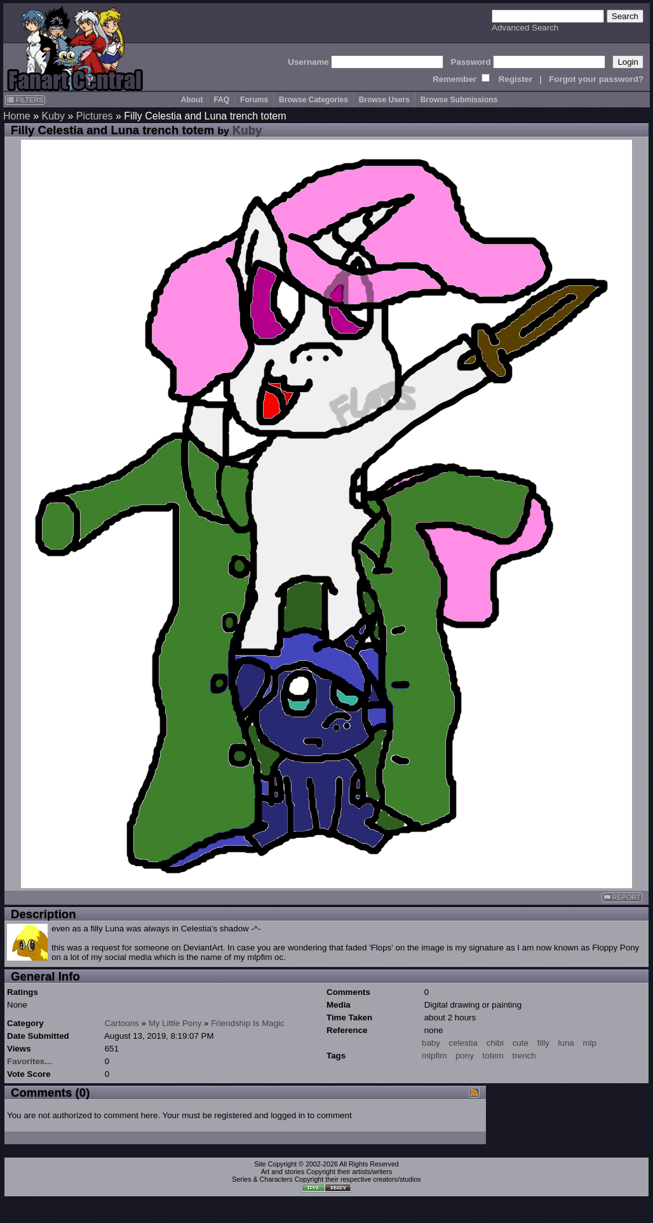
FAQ (221, 99)
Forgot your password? (596, 79)
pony (464, 1055)
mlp (589, 1043)
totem (493, 1055)
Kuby (52, 116)
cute (520, 1043)
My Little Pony (175, 1023)
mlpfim (434, 1055)
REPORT (621, 897)
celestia (463, 1043)
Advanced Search (525, 27)
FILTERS (25, 100)
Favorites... (29, 1061)
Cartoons (122, 1023)
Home (16, 116)
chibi (495, 1043)
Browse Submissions (459, 99)
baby (431, 1043)
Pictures (94, 116)
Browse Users (384, 99)
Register (515, 79)
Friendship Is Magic (248, 1023)
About (192, 99)
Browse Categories (313, 99)
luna (566, 1043)
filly (543, 1043)
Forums (254, 99)
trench (524, 1055)
